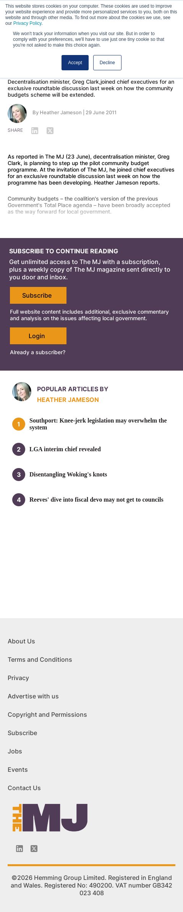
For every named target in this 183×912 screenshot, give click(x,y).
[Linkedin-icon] (19, 848)
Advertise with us (33, 696)
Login (37, 336)
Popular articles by (73, 389)
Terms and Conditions (40, 659)
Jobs (15, 751)
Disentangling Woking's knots (68, 474)
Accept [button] (75, 62)
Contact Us (24, 788)
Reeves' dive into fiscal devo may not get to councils (96, 499)
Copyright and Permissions (47, 714)
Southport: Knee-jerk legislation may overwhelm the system (98, 424)
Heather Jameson (61, 112)
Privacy (18, 678)
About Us (21, 641)
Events (18, 769)
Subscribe (37, 295)
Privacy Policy (27, 23)
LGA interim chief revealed (65, 449)
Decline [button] (107, 62)
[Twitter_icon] (34, 848)
